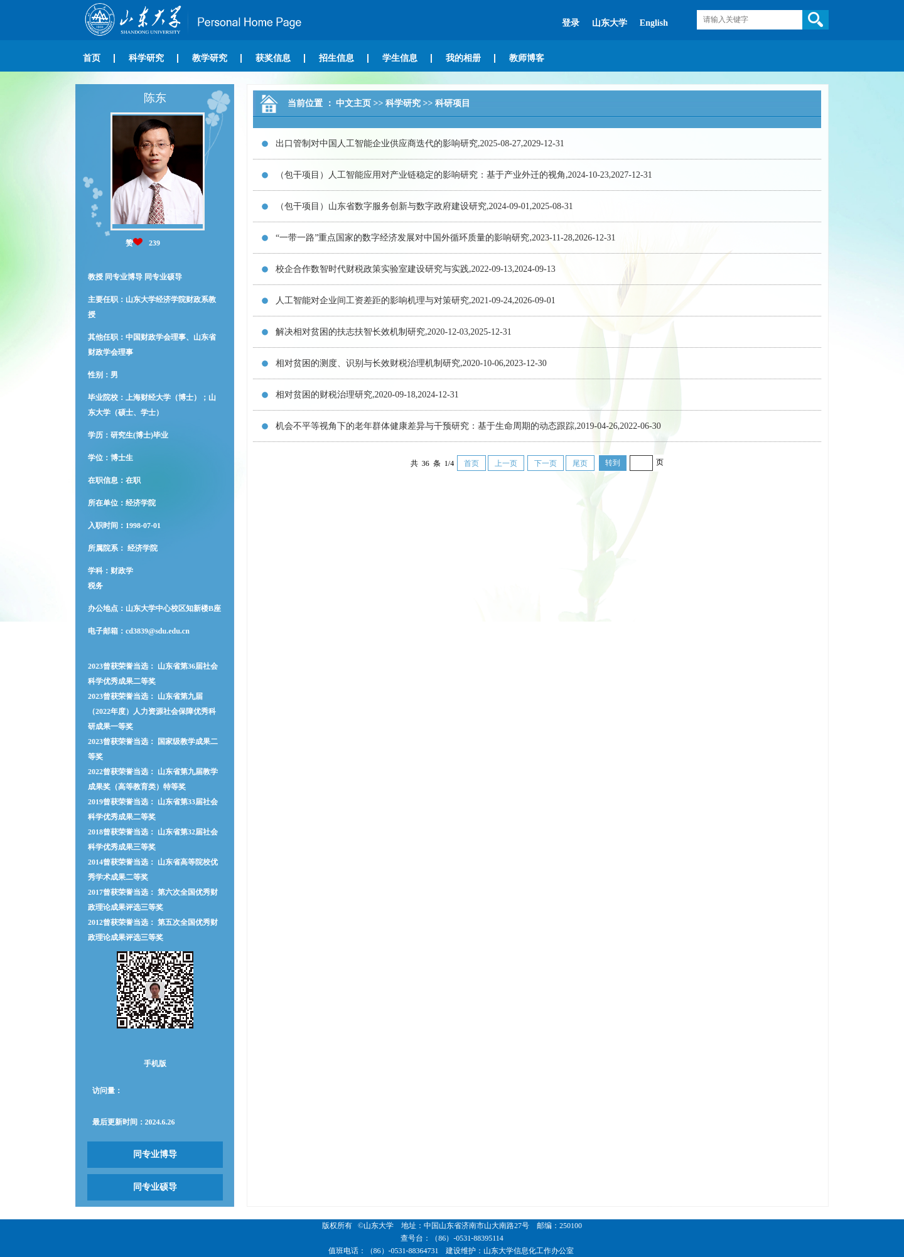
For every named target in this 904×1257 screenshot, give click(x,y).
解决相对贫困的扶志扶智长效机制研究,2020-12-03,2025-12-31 (394, 332)
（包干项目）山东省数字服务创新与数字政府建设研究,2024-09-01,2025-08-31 (424, 206)
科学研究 (146, 58)
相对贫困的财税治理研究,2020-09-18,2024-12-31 (367, 394)
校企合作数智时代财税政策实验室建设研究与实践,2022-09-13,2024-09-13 (416, 269)
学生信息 (399, 58)
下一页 (545, 463)
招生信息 (336, 58)
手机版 (155, 1063)
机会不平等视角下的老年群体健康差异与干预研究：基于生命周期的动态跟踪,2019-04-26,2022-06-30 (468, 426)
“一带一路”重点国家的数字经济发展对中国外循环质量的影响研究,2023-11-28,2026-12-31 (446, 237)
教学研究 (209, 58)
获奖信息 (273, 58)
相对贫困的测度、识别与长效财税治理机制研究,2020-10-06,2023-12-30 (411, 363)
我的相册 (463, 58)
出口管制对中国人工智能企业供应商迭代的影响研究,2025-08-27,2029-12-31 (420, 143)
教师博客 (526, 58)
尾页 (580, 463)
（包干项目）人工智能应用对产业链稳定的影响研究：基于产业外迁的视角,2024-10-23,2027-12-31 (464, 175)
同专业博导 (155, 1154)
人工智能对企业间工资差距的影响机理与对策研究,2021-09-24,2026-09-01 (416, 300)
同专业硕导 (155, 1187)
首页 (91, 58)
